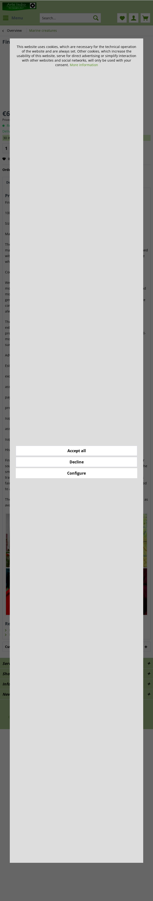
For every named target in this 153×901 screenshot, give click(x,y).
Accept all (76, 450)
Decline (77, 462)
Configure (76, 473)
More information (84, 65)
